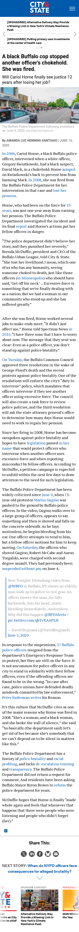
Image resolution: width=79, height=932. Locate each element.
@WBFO (15, 585)
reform (60, 784)
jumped (68, 169)
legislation (36, 442)
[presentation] (4, 906)
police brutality (32, 758)
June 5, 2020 (18, 635)
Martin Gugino (46, 499)
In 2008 (34, 179)
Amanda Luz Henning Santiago (32, 140)
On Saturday (27, 547)
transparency (20, 769)
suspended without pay (22, 568)
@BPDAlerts (55, 614)
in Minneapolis (30, 277)
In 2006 (8, 153)
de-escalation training (55, 763)
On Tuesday (12, 359)
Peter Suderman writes (21, 697)
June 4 (47, 494)
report (21, 226)
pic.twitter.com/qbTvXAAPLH (33, 620)
